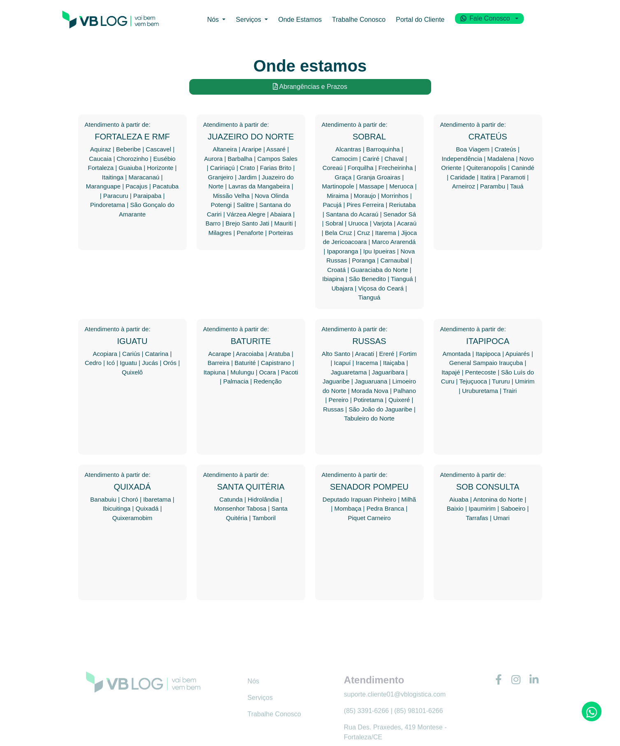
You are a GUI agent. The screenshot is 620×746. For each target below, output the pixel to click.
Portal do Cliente (432, 21)
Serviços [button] (243, 21)
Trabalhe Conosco (363, 21)
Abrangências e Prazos (310, 87)
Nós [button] (204, 21)
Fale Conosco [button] (503, 20)
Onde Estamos (297, 21)
